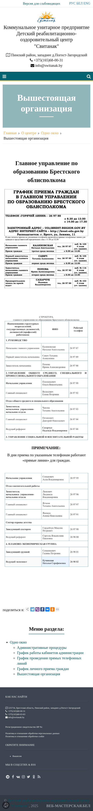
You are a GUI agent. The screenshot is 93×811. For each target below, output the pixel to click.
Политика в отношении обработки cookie (24, 736)
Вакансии (17, 756)
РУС (72, 3)
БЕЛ (79, 3)
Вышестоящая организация (26, 138)
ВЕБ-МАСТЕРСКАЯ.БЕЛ (68, 806)
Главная (10, 133)
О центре (28, 133)
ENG (87, 3)
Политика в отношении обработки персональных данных (32, 733)
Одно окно (50, 133)
